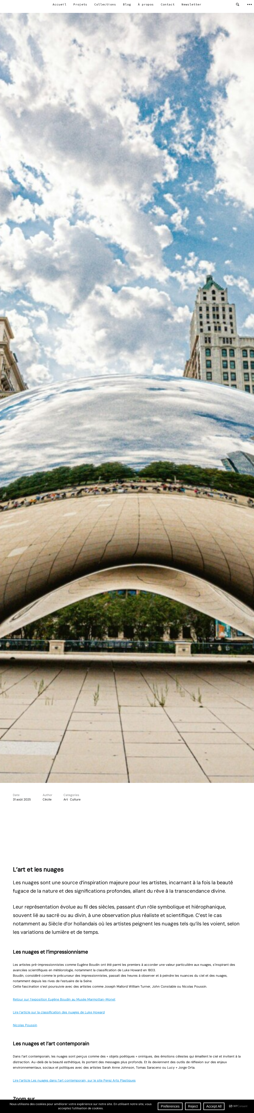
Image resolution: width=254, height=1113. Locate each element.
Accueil (59, 4)
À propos (146, 4)
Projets (80, 4)
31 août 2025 (22, 799)
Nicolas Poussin (25, 1025)
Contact (168, 4)
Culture (75, 799)
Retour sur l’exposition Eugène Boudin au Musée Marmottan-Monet (64, 999)
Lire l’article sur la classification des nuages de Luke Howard (59, 1012)
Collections (105, 4)
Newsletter (191, 4)
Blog (127, 4)
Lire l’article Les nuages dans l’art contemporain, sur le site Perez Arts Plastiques (74, 1080)
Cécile (47, 799)
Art (66, 799)
